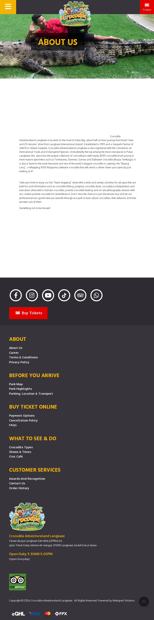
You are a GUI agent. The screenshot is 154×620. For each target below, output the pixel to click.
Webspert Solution (123, 600)
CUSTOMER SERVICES (35, 470)
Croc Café (16, 456)
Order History (19, 488)
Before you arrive (34, 375)
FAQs (13, 425)
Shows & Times (20, 452)
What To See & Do (32, 438)
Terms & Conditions (23, 357)
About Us (15, 348)
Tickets (147, 7)
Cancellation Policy (23, 420)
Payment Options (22, 415)
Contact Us (17, 483)
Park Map (16, 384)
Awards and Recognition (27, 478)
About (17, 339)
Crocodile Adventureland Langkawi (51, 600)
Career (14, 352)
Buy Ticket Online (33, 407)
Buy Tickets (29, 312)
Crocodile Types (21, 447)
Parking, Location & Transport (31, 393)
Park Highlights (20, 388)
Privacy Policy (19, 362)
